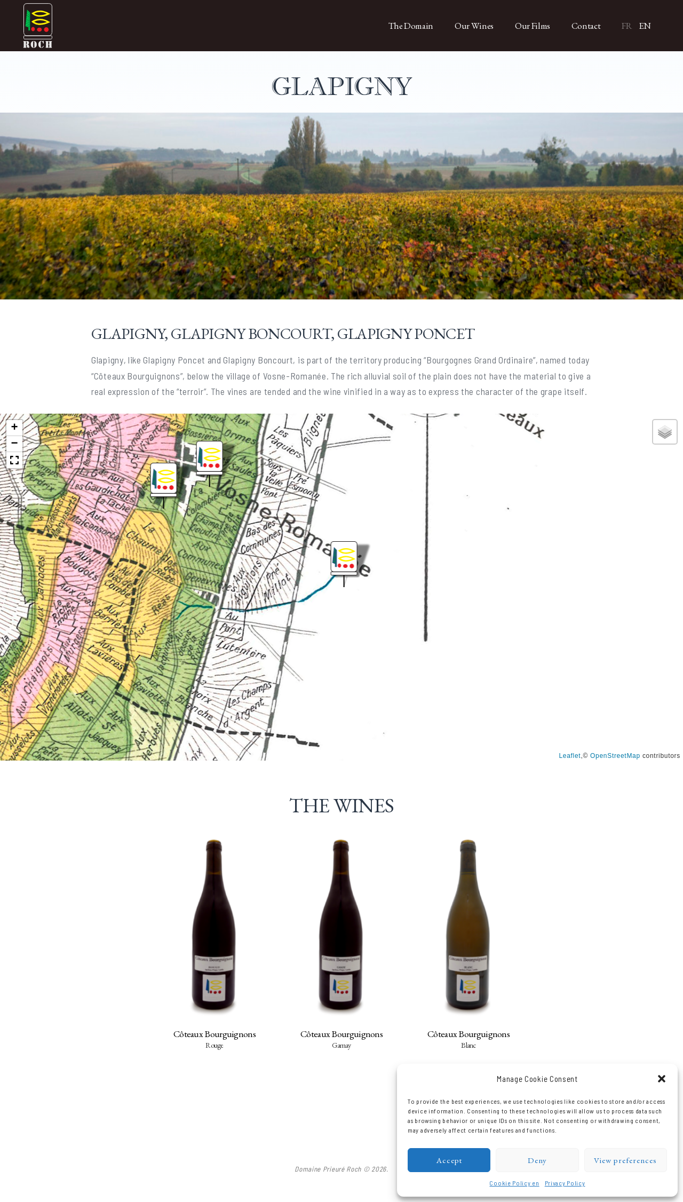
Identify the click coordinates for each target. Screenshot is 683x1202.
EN (645, 25)
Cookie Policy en (514, 1183)
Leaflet (570, 756)
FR (627, 25)
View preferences (625, 1160)
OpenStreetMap (615, 756)
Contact (586, 25)
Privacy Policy (565, 1183)
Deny (537, 1160)
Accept (449, 1160)
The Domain (411, 25)
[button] (661, 1078)
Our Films (532, 25)
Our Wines (474, 25)
